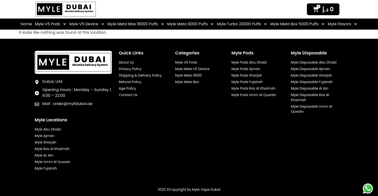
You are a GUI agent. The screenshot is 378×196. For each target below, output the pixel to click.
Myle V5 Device (87, 24)
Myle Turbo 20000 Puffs (242, 24)
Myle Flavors (343, 24)
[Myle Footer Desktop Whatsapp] (368, 188)
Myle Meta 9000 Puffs (190, 24)
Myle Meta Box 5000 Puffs (297, 24)
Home (26, 24)
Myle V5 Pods (51, 24)
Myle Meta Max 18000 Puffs (136, 24)
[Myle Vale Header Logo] (65, 9)
